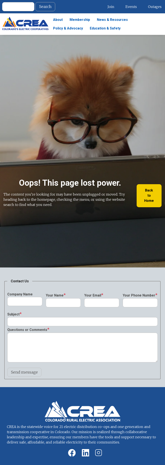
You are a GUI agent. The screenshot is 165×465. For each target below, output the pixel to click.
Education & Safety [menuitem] (105, 28)
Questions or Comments (27, 330)
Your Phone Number (139, 295)
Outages (155, 7)
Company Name (20, 294)
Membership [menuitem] (80, 20)
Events (131, 7)
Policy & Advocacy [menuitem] (68, 28)
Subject (13, 314)
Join (110, 7)
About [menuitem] (58, 20)
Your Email (92, 295)
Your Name (55, 295)
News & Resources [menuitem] (112, 20)
